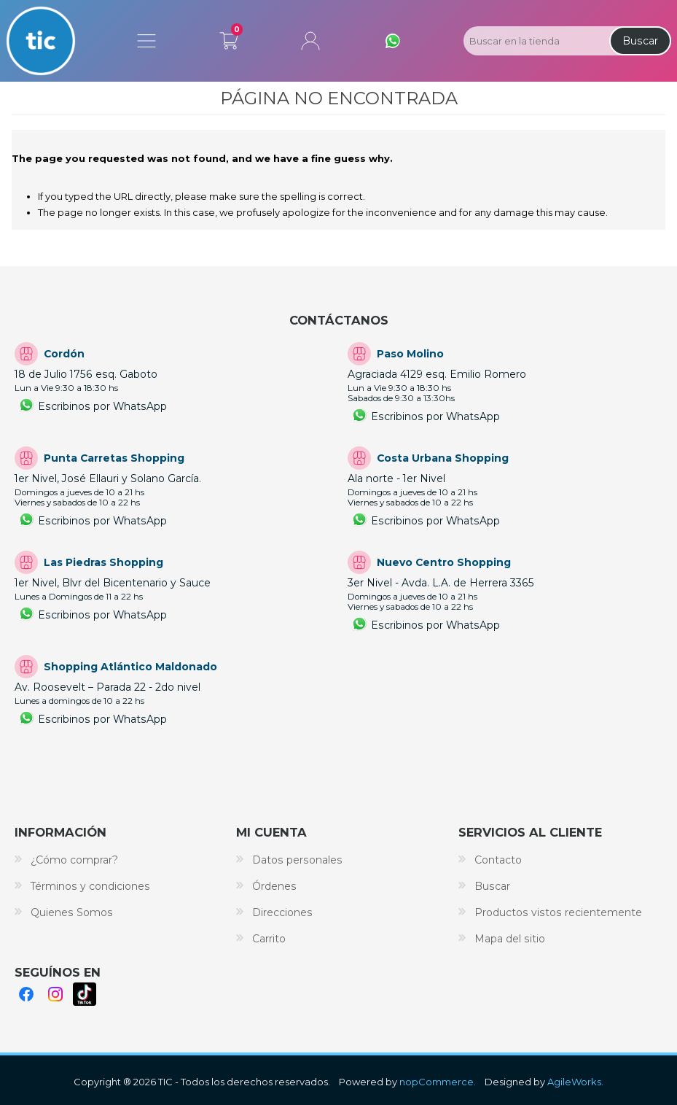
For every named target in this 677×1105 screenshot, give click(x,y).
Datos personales (297, 860)
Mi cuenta (310, 41)
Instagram (55, 994)
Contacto (498, 860)
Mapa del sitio (509, 939)
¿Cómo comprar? (74, 860)
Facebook (26, 994)
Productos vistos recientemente (558, 912)
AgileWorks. (575, 1081)
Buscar (640, 41)
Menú (146, 41)
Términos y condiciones (90, 886)
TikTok (84, 994)
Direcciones (282, 912)
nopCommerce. (437, 1081)
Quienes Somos (72, 912)
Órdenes (274, 886)
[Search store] (534, 40)
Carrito (228, 38)
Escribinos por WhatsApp (102, 406)
